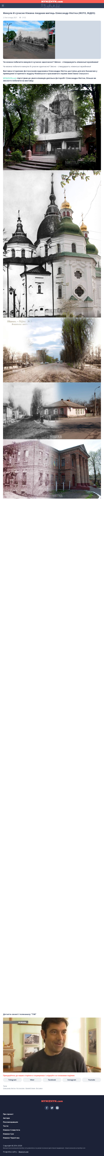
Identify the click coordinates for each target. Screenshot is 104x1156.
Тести (5, 1126)
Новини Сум (8, 1134)
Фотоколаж (20, 1088)
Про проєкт (8, 1114)
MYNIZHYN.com (10, 78)
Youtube (91, 1080)
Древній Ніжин (30, 1088)
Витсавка (39, 1088)
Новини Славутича (11, 1130)
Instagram (71, 1080)
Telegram (12, 1080)
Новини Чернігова (11, 1138)
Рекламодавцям (10, 1122)
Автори (6, 1118)
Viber (32, 1080)
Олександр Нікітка (9, 1088)
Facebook (52, 1080)
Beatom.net (23, 1152)
